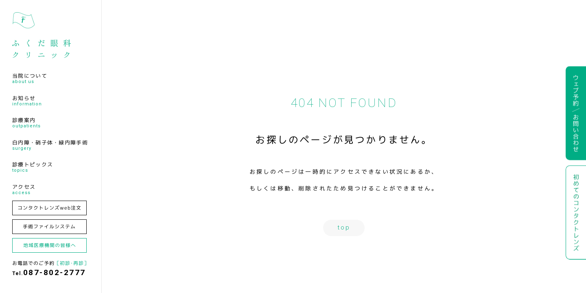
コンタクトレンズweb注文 (49, 207)
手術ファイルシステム (49, 226)
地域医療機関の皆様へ (49, 245)
